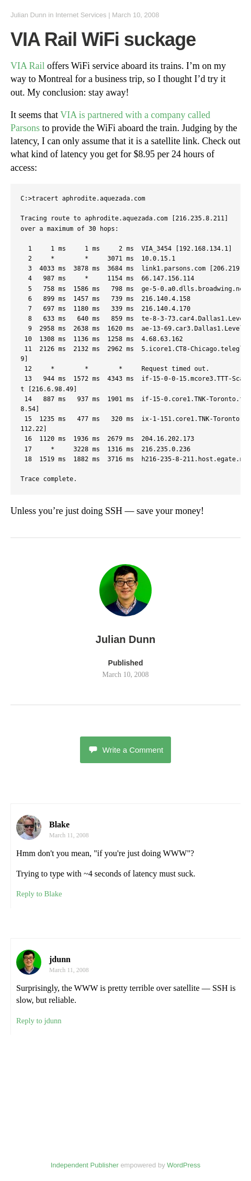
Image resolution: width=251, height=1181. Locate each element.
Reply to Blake (39, 894)
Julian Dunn (28, 15)
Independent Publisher (85, 1165)
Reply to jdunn (39, 1020)
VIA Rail (27, 66)
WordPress (183, 1165)
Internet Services (81, 15)
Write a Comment (125, 749)
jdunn (60, 959)
